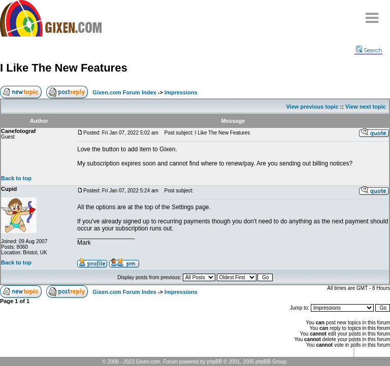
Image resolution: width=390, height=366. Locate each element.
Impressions (181, 92)
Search (369, 50)
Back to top (16, 178)
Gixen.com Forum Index (124, 92)
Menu (372, 14)
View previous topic (312, 107)
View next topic (365, 107)
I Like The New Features (63, 67)
